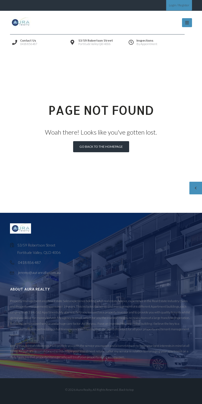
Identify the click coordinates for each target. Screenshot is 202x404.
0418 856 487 (29, 262)
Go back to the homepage (101, 147)
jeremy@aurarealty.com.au (39, 272)
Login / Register (179, 5)
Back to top (126, 390)
